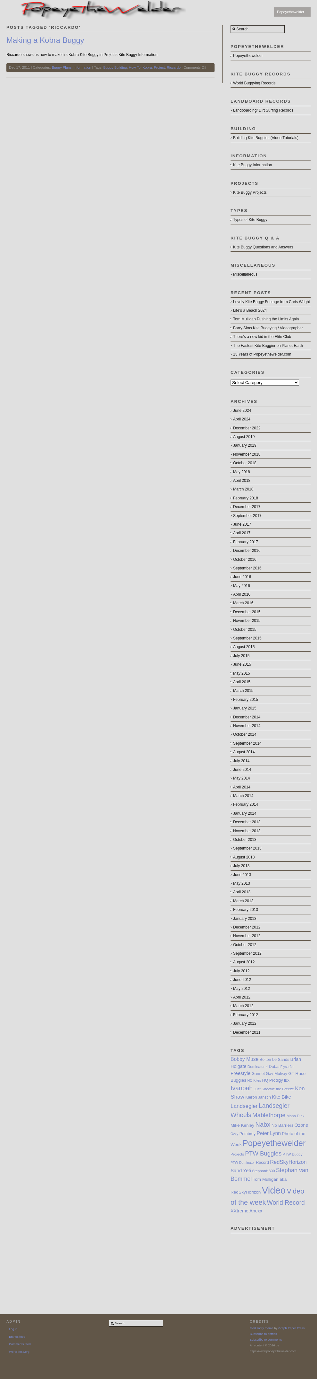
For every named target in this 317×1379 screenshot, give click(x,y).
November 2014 (246, 726)
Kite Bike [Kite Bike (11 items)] (281, 1097)
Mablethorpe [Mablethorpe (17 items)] (269, 1115)
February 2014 (245, 804)
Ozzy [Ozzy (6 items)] (234, 1134)
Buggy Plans (62, 67)
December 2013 (246, 822)
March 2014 (243, 796)
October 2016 (244, 559)
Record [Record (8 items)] (262, 1162)
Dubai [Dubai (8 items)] (274, 1066)
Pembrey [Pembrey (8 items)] (248, 1134)
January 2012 (244, 1023)
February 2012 (245, 1015)
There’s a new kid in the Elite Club (262, 336)
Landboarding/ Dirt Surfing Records (263, 110)
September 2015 (247, 638)
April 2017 (241, 533)
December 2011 (246, 1032)
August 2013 (244, 857)
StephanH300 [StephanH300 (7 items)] (263, 1171)
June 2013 (242, 875)
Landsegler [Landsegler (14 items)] (244, 1106)
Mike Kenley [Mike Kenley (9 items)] (242, 1125)
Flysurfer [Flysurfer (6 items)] (287, 1067)
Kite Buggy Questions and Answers (263, 247)
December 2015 (246, 612)
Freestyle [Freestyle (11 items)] (240, 1073)
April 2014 (241, 787)
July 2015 (241, 656)
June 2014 (242, 769)
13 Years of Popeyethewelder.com (262, 354)
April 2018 (241, 480)
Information (82, 67)
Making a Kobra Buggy (45, 40)
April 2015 (241, 682)
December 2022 (246, 428)
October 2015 (244, 629)
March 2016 (243, 603)
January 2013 (244, 918)
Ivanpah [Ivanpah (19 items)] (242, 1088)
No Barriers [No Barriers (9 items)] (283, 1125)
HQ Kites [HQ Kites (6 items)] (254, 1080)
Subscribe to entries (263, 1334)
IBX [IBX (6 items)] (286, 1080)
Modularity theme (261, 1328)
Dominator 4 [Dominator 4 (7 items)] (258, 1066)
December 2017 (246, 507)
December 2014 (246, 717)
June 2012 (242, 979)
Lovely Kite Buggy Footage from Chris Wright (271, 302)
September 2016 (247, 568)
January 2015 (244, 708)
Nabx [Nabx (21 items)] (262, 1124)
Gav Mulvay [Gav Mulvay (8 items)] (276, 1073)
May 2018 (241, 472)
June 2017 (242, 524)
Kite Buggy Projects (250, 192)
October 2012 (244, 945)
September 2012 (247, 953)
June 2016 (242, 577)
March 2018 (243, 489)
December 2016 (246, 550)
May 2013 (241, 883)
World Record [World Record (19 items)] (286, 1202)
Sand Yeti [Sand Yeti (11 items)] (241, 1170)
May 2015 (241, 673)
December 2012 (246, 927)
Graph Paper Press (291, 1328)
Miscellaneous (245, 274)
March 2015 (243, 690)
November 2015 (246, 620)
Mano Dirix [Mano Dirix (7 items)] (296, 1116)
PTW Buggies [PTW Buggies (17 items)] (263, 1153)
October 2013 (244, 839)
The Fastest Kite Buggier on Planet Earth (268, 345)
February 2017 (245, 542)
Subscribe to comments (266, 1339)
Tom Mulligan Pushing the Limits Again (266, 319)
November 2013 (246, 831)
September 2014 (247, 743)
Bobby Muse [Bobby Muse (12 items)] (244, 1059)
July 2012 (241, 971)
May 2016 (241, 586)
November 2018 (246, 454)
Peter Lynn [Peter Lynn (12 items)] (268, 1133)
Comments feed (20, 1344)
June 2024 (242, 410)
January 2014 (244, 813)
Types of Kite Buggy (250, 219)
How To (134, 67)
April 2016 (241, 594)
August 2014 (244, 752)
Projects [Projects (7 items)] (237, 1154)
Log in (13, 1329)
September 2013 (247, 848)
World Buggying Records (254, 83)
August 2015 (244, 647)
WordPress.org (19, 1351)
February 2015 (245, 699)
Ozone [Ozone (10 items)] (301, 1125)
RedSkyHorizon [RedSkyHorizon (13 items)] (288, 1162)
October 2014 (244, 734)
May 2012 (241, 988)
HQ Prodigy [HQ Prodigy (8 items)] (272, 1080)
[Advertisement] (271, 1265)
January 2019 (244, 445)
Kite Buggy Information (252, 165)
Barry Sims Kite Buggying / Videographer (268, 328)
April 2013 (241, 892)
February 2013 (245, 909)
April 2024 (241, 419)
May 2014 (241, 778)
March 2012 (243, 1006)
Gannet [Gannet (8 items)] (258, 1073)
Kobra (147, 67)
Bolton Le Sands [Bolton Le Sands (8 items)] (274, 1059)
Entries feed (17, 1336)
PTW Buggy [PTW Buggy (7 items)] (293, 1154)
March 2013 (243, 901)
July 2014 (241, 761)
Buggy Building (115, 67)
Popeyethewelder (290, 12)
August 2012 (244, 962)
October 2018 (244, 463)
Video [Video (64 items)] (274, 1190)
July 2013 (241, 866)
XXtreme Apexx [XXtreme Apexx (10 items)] (246, 1210)
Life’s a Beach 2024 (250, 310)
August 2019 (244, 437)
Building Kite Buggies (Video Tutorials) (265, 138)
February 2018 (245, 498)
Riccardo (174, 67)
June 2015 (242, 664)
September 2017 (247, 515)
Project (159, 67)
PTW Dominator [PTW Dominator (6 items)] (243, 1162)
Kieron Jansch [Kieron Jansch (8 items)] (258, 1097)
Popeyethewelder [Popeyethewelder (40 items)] (274, 1143)
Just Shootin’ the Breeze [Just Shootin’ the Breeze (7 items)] (274, 1089)
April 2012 (241, 997)
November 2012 (246, 936)
